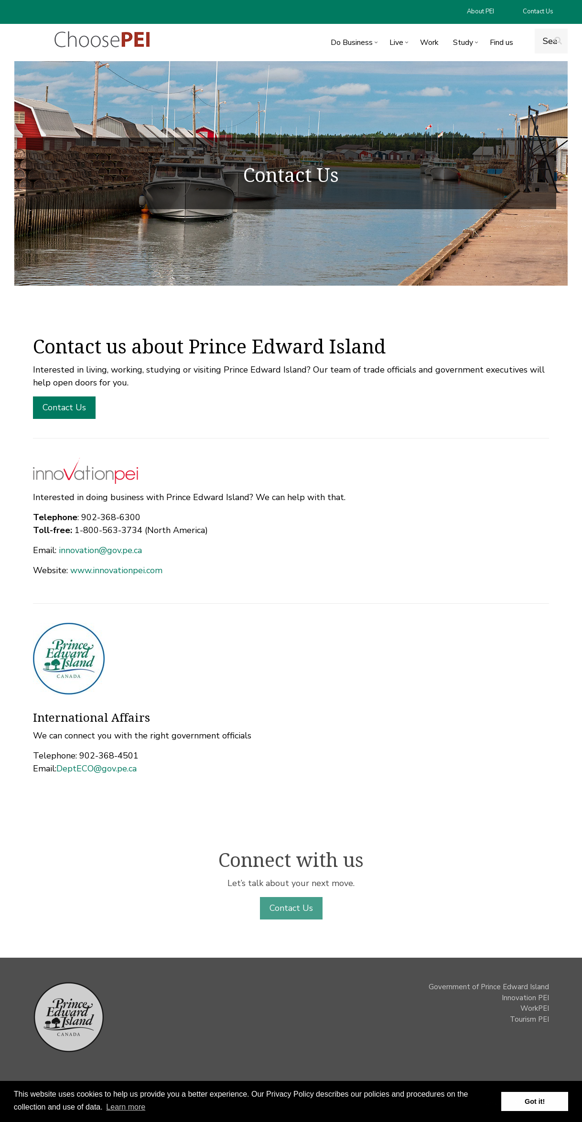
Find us (501, 42)
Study (466, 44)
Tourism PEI (529, 1019)
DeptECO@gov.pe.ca (96, 768)
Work (429, 42)
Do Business (355, 44)
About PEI (480, 11)
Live (399, 44)
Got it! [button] (535, 1101)
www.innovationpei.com (116, 570)
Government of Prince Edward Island (489, 987)
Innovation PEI (525, 998)
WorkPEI (534, 1008)
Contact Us (538, 11)
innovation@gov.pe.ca (100, 550)
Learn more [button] (125, 1107)
